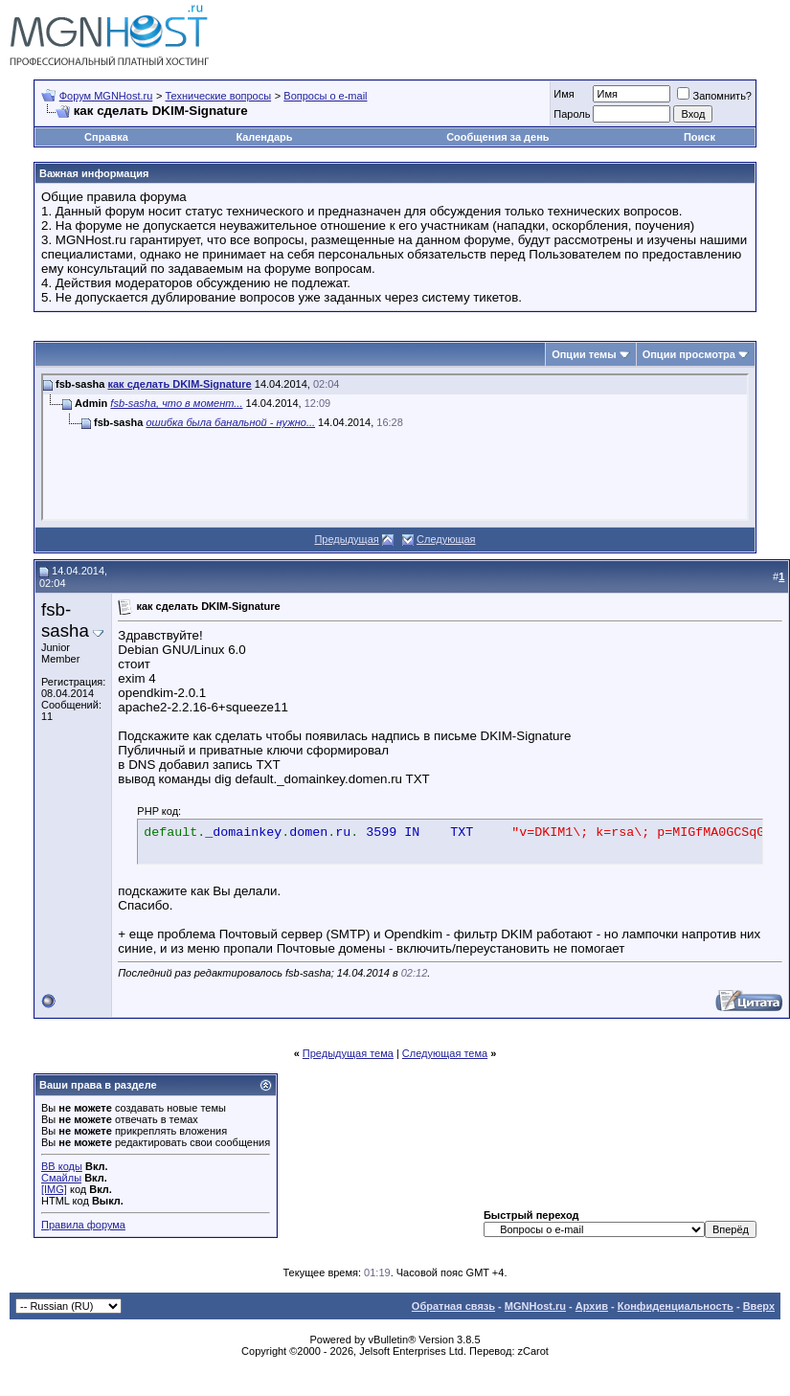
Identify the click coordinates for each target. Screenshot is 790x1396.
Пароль (571, 114)
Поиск (699, 137)
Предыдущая (346, 539)
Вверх (759, 1306)
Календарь (264, 137)
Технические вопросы (218, 95)
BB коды (61, 1166)
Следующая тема (444, 1053)
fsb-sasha (65, 620)
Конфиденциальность (676, 1306)
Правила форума (83, 1224)
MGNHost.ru (535, 1306)
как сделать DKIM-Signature (179, 384)
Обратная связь (453, 1306)
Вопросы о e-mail (325, 95)
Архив (592, 1306)
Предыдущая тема (348, 1053)
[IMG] (54, 1189)
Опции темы (584, 354)
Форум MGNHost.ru (106, 95)
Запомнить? (714, 95)
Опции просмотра (689, 354)
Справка (106, 137)
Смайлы (61, 1177)
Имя (563, 94)
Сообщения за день (497, 137)
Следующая (446, 539)
